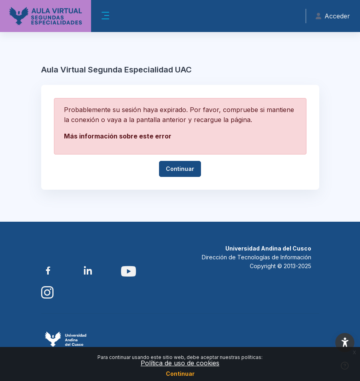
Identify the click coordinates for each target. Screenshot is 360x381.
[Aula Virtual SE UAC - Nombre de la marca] (45, 16)
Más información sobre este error (117, 136)
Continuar (180, 373)
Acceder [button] (333, 16)
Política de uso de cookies (180, 363)
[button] (344, 342)
